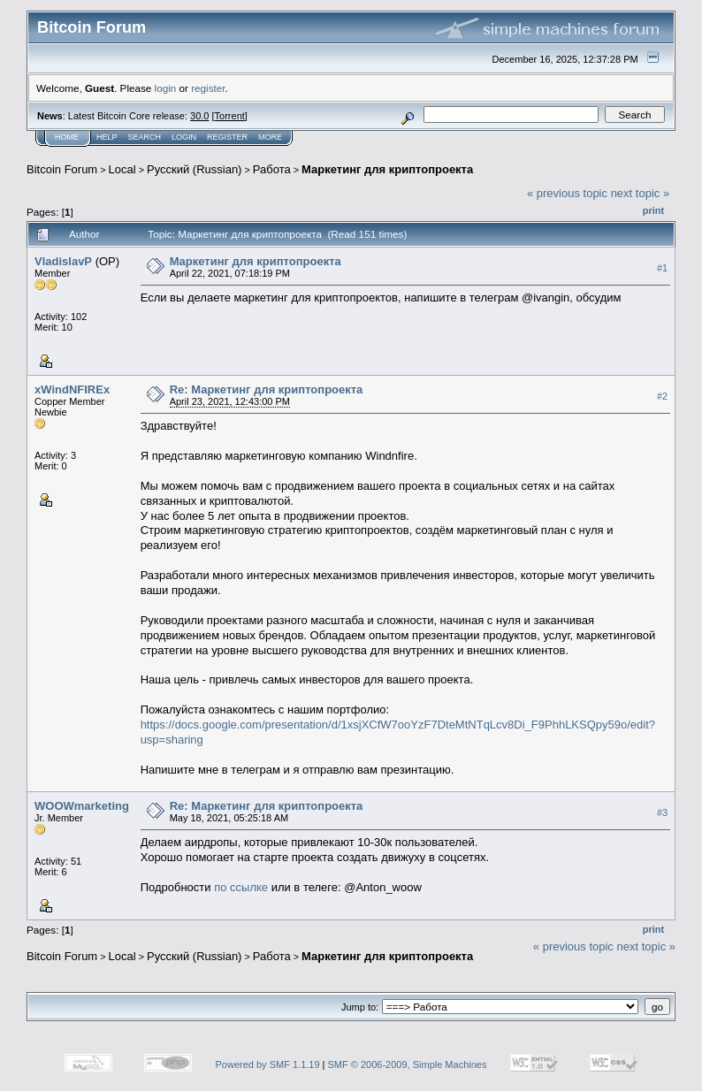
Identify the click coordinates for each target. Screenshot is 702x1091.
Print (653, 210)
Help (107, 137)
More (270, 137)
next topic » (640, 193)
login (166, 88)
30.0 (199, 116)
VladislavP (63, 261)
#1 (662, 268)
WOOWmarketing (81, 806)
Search (145, 137)
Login (184, 137)
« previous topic (567, 193)
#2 (662, 396)
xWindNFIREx (72, 389)
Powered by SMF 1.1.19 (268, 1064)
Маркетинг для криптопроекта (387, 169)
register (208, 88)
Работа (272, 169)
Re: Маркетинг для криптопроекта (266, 389)
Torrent (230, 116)
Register (227, 137)
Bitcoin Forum (62, 169)
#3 (662, 812)
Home (67, 137)
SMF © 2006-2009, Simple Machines (407, 1064)
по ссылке (241, 887)
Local (122, 169)
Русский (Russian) (194, 169)
